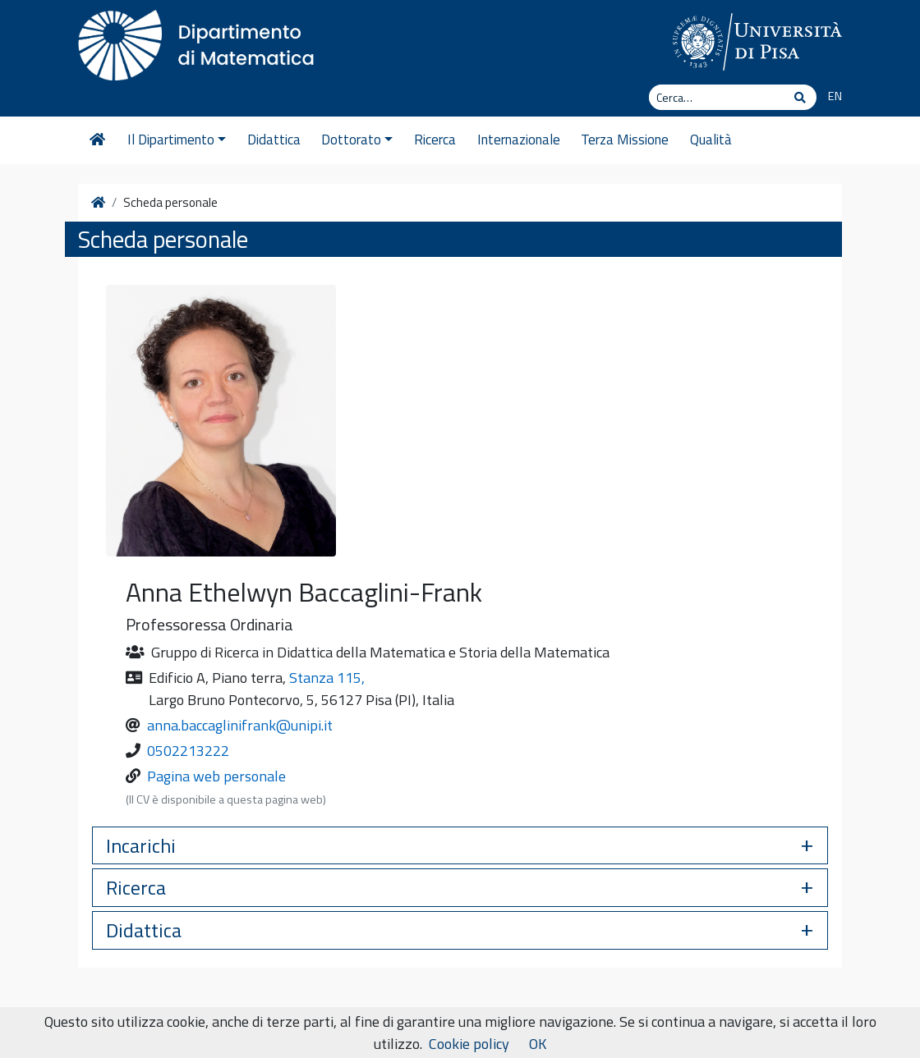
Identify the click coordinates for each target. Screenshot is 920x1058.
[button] (460, 846)
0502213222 (188, 751)
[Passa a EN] (829, 97)
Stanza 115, (327, 677)
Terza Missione (625, 139)
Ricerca (435, 139)
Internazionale (518, 139)
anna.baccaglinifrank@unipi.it (240, 725)
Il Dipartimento (176, 139)
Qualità (711, 139)
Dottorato (357, 139)
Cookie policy (469, 1044)
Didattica (274, 139)
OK (537, 1044)
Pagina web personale (216, 776)
